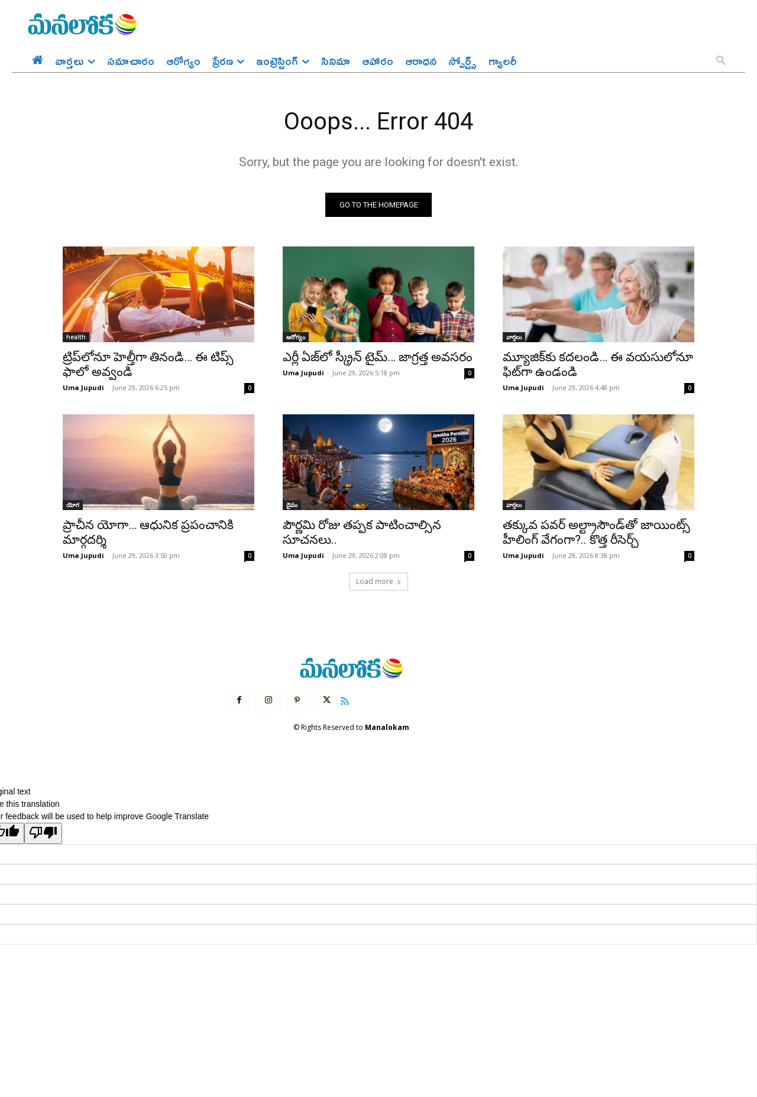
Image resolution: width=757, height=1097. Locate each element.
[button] (721, 61)
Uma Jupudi (83, 388)
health (76, 337)
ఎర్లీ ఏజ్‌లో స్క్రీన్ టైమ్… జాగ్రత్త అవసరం (378, 357)
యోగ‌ (72, 505)
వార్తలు (514, 337)
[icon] (344, 700)
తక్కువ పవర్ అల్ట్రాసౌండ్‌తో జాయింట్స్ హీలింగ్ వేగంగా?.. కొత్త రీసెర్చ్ (596, 532)
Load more (379, 582)
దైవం (291, 505)
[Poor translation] (43, 833)
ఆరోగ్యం (295, 337)
